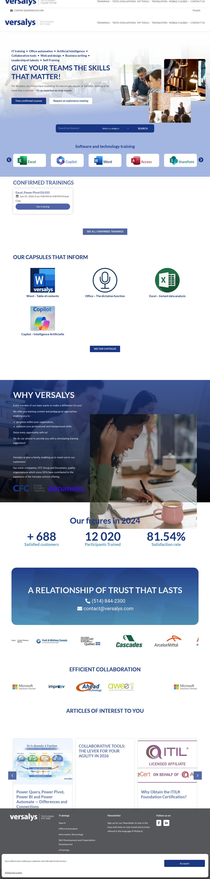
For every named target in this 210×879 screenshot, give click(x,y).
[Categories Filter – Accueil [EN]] (116, 128)
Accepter (184, 863)
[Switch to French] (196, 10)
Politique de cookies (13, 872)
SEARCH (143, 128)
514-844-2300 (19, 4)
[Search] (114, 4)
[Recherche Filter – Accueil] (78, 128)
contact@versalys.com (29, 10)
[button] (9, 159)
